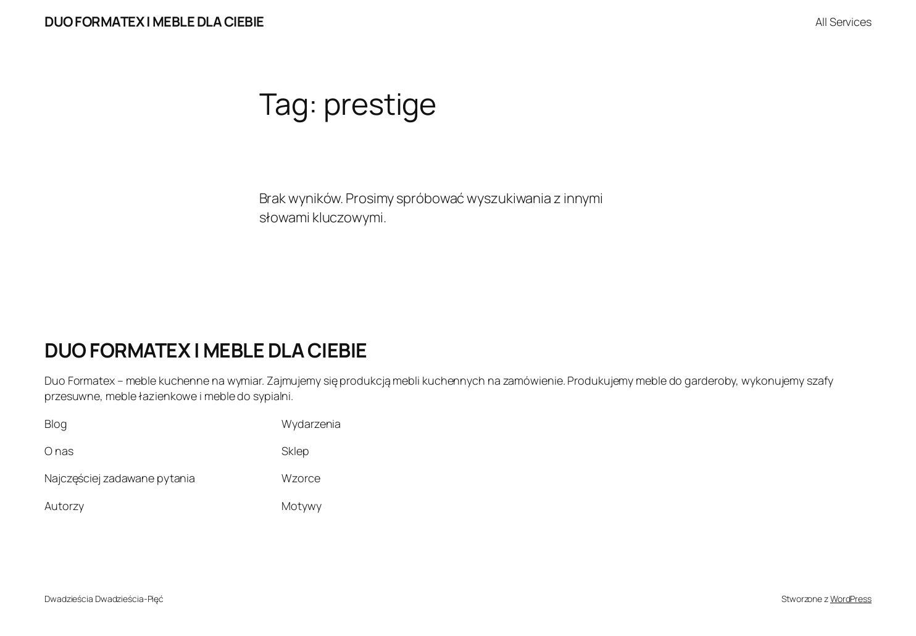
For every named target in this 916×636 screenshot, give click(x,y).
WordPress (851, 599)
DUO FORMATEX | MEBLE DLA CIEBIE (154, 21)
